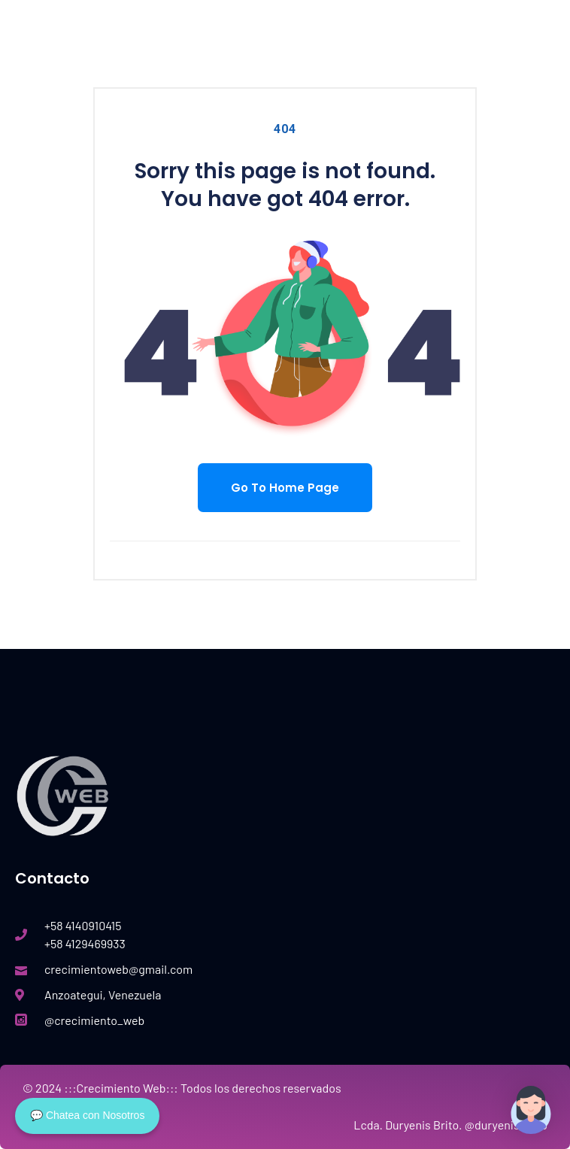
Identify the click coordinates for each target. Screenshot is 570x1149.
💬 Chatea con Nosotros (87, 1115)
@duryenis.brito (506, 1124)
